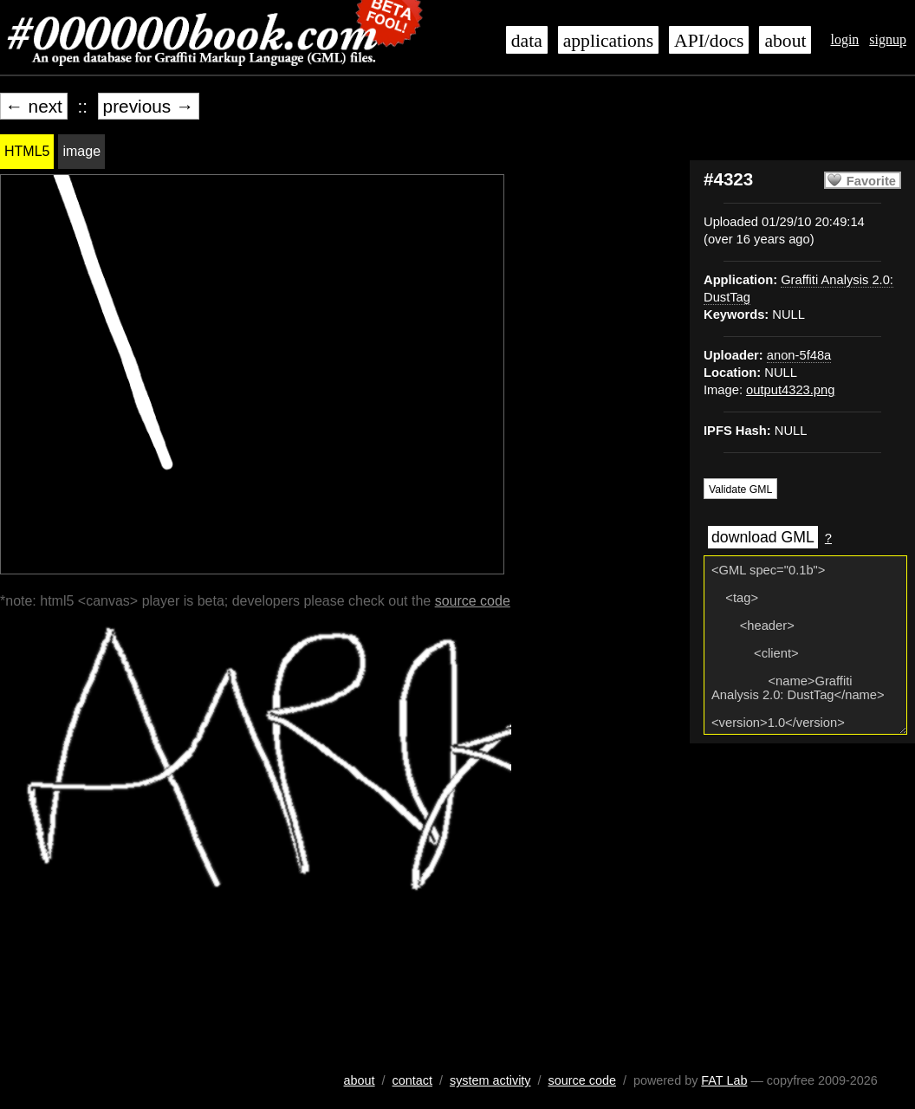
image (81, 151)
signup (887, 39)
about (785, 40)
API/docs (708, 40)
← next (33, 106)
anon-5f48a (799, 355)
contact (412, 1080)
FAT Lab (724, 1080)
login (844, 39)
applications (608, 40)
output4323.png (790, 390)
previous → (148, 106)
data (526, 40)
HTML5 (26, 151)
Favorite (871, 181)
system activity (490, 1080)
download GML (762, 537)
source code (472, 600)
